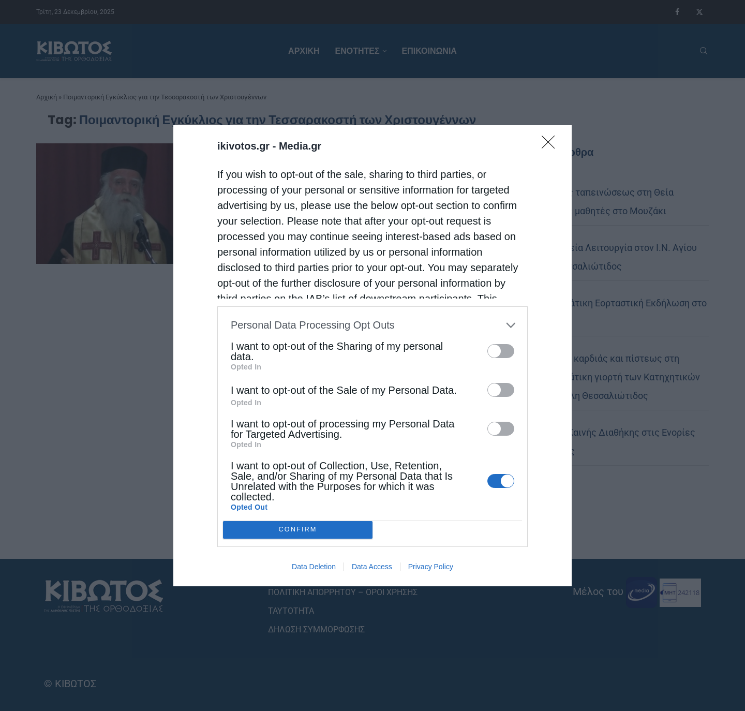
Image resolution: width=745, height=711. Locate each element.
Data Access (372, 566)
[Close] (551, 145)
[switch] (500, 351)
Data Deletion (314, 566)
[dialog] (372, 355)
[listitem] (372, 325)
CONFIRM (297, 529)
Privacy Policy (430, 566)
